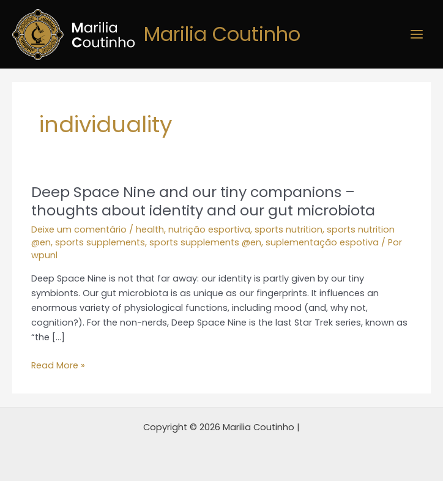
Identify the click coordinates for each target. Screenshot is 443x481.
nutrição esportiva (209, 229)
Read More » (58, 365)
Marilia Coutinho (222, 34)
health (150, 229)
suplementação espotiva (322, 242)
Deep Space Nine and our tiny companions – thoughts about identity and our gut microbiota (203, 201)
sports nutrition (288, 229)
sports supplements (100, 242)
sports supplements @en (205, 242)
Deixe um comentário (79, 229)
